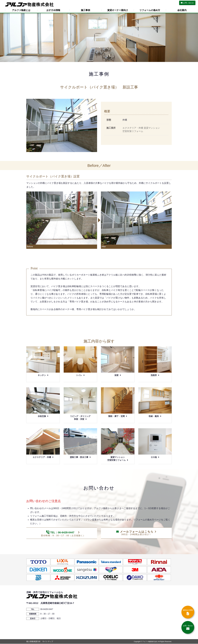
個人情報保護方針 (33, 642)
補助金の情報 (188, 612)
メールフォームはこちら (136, 533)
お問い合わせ (187, 3)
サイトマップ (47, 642)
